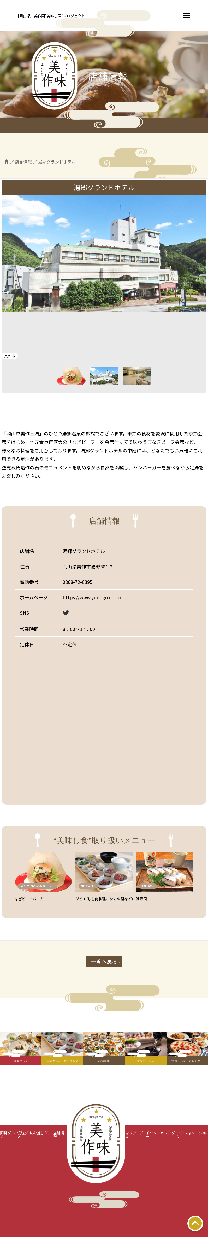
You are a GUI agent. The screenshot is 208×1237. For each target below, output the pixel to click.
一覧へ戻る (104, 961)
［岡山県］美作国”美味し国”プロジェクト (50, 15)
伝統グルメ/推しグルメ (34, 1134)
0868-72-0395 (77, 581)
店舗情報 (58, 1134)
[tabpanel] (104, 253)
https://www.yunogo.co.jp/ (92, 597)
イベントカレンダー (160, 1134)
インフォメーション (191, 1134)
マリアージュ (134, 1134)
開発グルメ (7, 1134)
